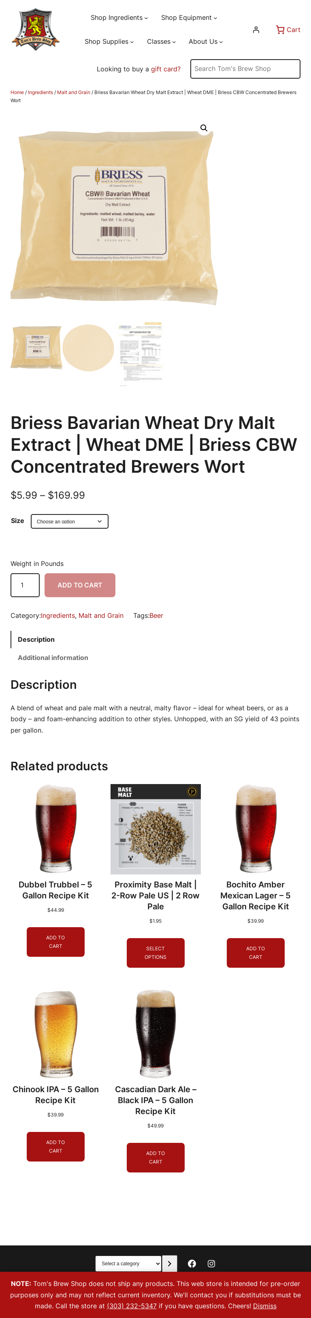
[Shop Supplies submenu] (132, 42)
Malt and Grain (73, 92)
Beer (156, 615)
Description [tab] (36, 639)
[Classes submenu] (174, 42)
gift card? (166, 69)
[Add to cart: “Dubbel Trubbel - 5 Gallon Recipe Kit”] (56, 942)
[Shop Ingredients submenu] (146, 18)
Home (17, 92)
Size (17, 520)
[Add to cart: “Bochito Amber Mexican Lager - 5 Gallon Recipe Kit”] (255, 953)
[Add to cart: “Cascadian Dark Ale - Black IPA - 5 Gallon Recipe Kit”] (156, 1157)
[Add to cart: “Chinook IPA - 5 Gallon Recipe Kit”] (56, 1147)
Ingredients (40, 92)
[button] (204, 128)
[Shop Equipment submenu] (215, 18)
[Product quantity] (25, 585)
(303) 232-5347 (132, 1306)
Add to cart (80, 585)
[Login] (256, 29)
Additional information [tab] (53, 658)
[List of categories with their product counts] (128, 1263)
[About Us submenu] (221, 42)
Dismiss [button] (265, 1306)
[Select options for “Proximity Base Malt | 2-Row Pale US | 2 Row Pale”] (156, 953)
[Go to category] (169, 1263)
